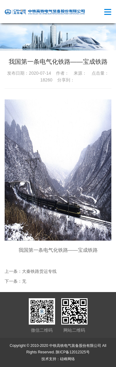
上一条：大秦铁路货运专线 (31, 271)
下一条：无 (15, 281)
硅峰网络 (67, 359)
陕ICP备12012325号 (72, 352)
